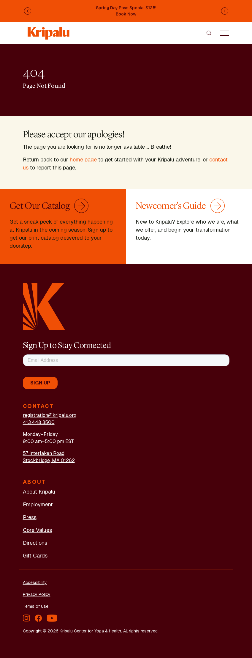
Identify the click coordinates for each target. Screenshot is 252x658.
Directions (35, 542)
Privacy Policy (36, 594)
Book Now (126, 14)
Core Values (37, 530)
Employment (38, 504)
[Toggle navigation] (224, 32)
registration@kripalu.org (49, 415)
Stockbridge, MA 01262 (49, 460)
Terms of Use (35, 606)
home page (83, 159)
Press (30, 517)
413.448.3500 (39, 422)
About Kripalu (39, 491)
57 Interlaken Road (43, 453)
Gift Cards (35, 555)
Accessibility (35, 582)
